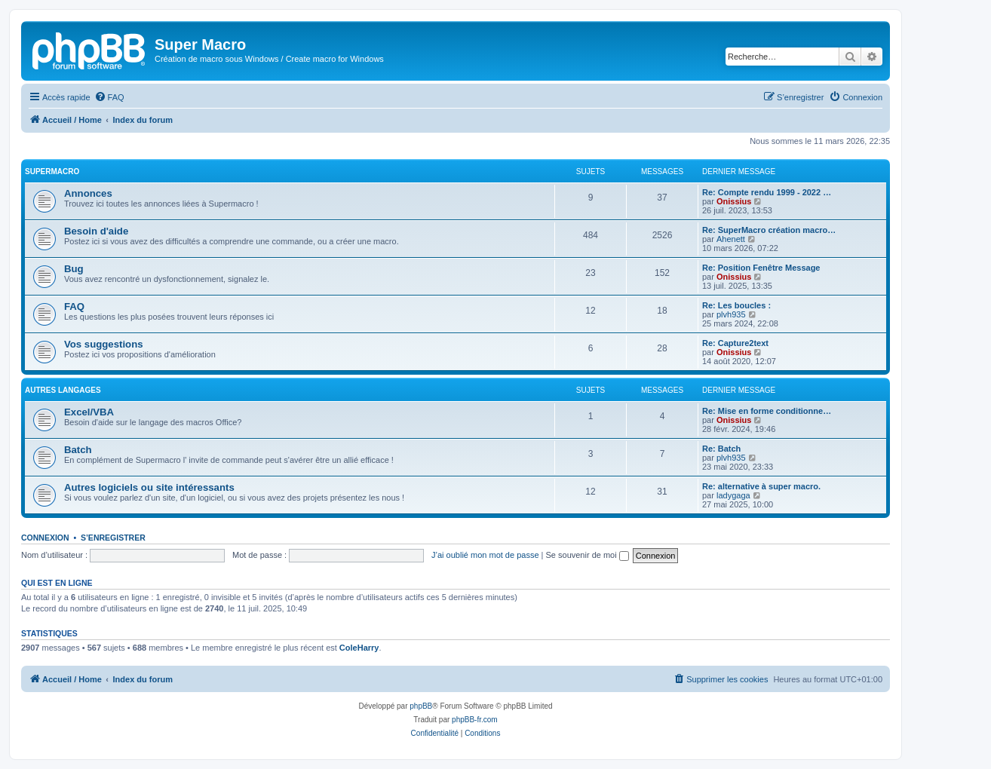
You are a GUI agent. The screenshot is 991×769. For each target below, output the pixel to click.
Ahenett (730, 239)
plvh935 (731, 314)
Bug (74, 268)
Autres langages (63, 390)
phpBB (421, 706)
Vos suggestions (103, 344)
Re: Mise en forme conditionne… (766, 410)
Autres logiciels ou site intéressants (149, 487)
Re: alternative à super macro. (761, 486)
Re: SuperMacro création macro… (769, 229)
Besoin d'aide (96, 231)
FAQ (74, 306)
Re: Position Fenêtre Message (761, 267)
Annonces (88, 193)
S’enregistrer (113, 537)
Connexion (45, 537)
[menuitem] (109, 97)
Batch (78, 449)
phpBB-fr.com (475, 719)
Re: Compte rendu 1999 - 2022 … (766, 192)
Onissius (733, 201)
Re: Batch (721, 448)
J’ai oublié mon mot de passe (484, 554)
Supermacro (52, 171)
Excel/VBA (89, 412)
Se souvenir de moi (587, 554)
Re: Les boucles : (736, 305)
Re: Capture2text (735, 343)
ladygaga (733, 495)
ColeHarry (359, 647)
